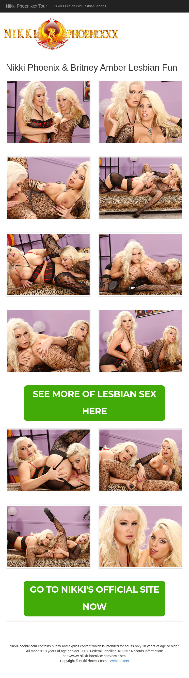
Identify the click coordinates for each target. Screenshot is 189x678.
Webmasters (119, 661)
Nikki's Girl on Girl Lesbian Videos (80, 6)
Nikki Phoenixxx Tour (26, 6)
